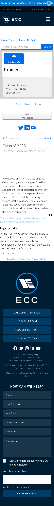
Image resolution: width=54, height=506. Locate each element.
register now (7, 253)
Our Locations (27, 338)
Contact (35, 9)
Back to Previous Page (27, 104)
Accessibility (21, 355)
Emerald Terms (12, 259)
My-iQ (31, 40)
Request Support (27, 330)
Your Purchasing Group (15, 471)
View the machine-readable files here (27, 368)
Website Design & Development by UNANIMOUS (27, 361)
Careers (10, 9)
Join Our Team (27, 321)
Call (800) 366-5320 (27, 312)
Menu (48, 19)
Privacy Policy (25, 259)
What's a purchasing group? (16, 487)
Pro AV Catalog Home (13, 40)
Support (22, 9)
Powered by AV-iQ (38, 259)
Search (47, 9)
